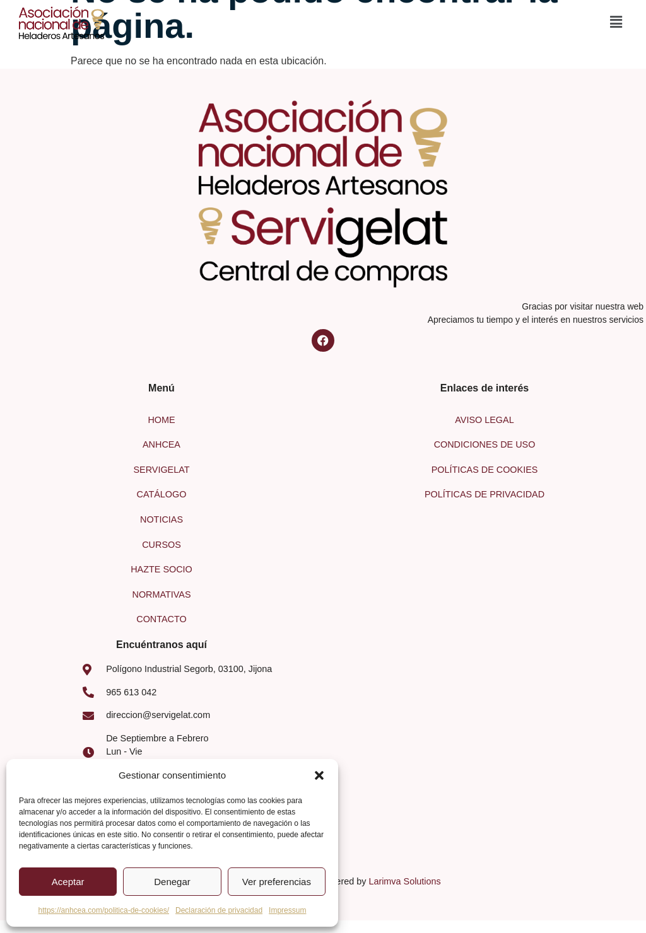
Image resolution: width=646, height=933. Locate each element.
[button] (319, 775)
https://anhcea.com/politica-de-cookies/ (103, 910)
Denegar (172, 881)
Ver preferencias (276, 881)
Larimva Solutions (404, 881)
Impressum (287, 910)
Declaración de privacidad (218, 910)
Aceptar (68, 881)
